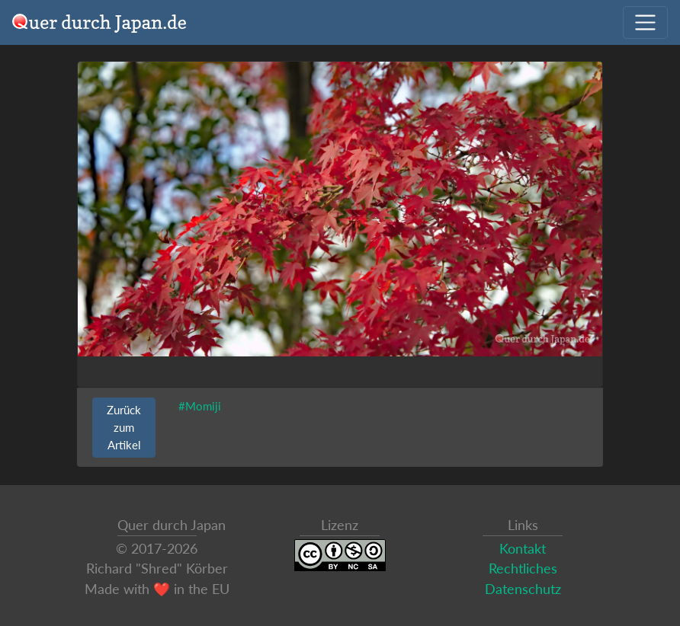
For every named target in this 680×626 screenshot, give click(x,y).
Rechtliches (523, 568)
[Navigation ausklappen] (645, 22)
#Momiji (199, 406)
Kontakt (522, 549)
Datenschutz (523, 589)
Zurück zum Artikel (124, 427)
